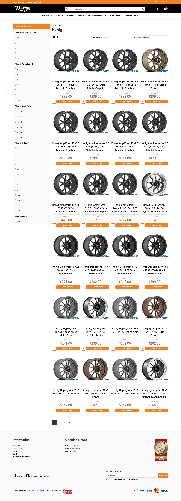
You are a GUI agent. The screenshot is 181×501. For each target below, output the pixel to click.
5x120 (19, 111)
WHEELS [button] (46, 15)
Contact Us (164, 2)
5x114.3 (20, 116)
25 (18, 190)
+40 (18, 200)
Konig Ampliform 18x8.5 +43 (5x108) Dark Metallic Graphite (66, 146)
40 (18, 164)
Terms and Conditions (22, 457)
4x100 (19, 137)
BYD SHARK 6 (132, 15)
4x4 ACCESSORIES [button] (96, 15)
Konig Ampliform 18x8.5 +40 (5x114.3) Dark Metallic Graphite (125, 85)
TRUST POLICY (18, 448)
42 (18, 159)
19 (18, 43)
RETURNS (16, 445)
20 (18, 37)
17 (18, 53)
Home (54, 25)
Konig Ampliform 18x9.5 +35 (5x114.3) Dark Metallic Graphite (125, 146)
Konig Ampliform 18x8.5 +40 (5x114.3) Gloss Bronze (154, 85)
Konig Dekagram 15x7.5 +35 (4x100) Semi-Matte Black (66, 270)
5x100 (19, 132)
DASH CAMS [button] (115, 15)
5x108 (19, 127)
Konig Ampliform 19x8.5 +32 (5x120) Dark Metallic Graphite (66, 208)
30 (18, 185)
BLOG (15, 454)
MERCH (81, 15)
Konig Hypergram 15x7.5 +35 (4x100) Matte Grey (66, 332)
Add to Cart (68, 102)
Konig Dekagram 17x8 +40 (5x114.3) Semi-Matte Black (124, 270)
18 (18, 48)
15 (18, 58)
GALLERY (70, 15)
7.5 (18, 90)
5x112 (19, 122)
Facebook (20, 475)
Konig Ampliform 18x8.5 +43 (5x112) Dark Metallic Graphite (95, 146)
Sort (133, 38)
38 (18, 169)
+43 (18, 195)
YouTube (45, 475)
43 (18, 153)
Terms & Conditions (120, 480)
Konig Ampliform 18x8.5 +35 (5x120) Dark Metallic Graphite (95, 85)
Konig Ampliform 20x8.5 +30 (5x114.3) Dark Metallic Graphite (95, 208)
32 (18, 179)
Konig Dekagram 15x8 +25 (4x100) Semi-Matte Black (95, 270)
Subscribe (163, 475)
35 (18, 174)
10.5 (18, 100)
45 (18, 148)
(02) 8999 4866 (18, 2)
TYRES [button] (58, 15)
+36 (18, 205)
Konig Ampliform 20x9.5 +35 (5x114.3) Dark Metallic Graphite (125, 208)
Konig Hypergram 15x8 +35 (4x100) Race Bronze (154, 332)
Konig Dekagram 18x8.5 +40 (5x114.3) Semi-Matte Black (154, 270)
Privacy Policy (133, 480)
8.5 (18, 80)
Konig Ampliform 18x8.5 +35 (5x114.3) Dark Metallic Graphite (66, 85)
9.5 (18, 69)
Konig (19, 222)
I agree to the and (122, 480)
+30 (18, 211)
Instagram (32, 475)
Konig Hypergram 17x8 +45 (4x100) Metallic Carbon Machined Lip (154, 393)
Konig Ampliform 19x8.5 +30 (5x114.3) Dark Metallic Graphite (154, 146)
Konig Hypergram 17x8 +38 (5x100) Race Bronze (95, 393)
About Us (154, 2)
